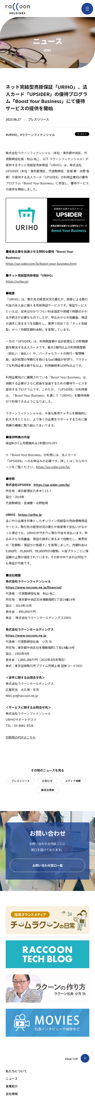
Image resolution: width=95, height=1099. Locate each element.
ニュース (12, 1078)
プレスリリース (20, 781)
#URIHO (11, 134)
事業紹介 (12, 1086)
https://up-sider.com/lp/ (53, 467)
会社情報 (12, 1093)
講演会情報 (47, 790)
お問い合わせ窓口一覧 (47, 865)
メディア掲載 (73, 781)
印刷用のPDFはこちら (21, 737)
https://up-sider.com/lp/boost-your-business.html (41, 263)
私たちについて (16, 1071)
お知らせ (47, 781)
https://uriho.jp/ (17, 281)
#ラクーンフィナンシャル (37, 134)
